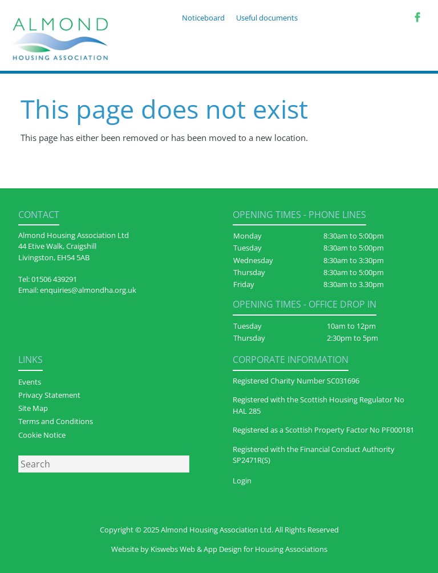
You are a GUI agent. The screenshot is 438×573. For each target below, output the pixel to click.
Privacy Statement (49, 395)
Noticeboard (203, 18)
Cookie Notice (42, 435)
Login (242, 480)
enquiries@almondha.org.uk (88, 290)
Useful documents (267, 18)
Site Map (33, 408)
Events (29, 382)
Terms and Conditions (55, 421)
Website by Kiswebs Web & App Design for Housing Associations (219, 549)
